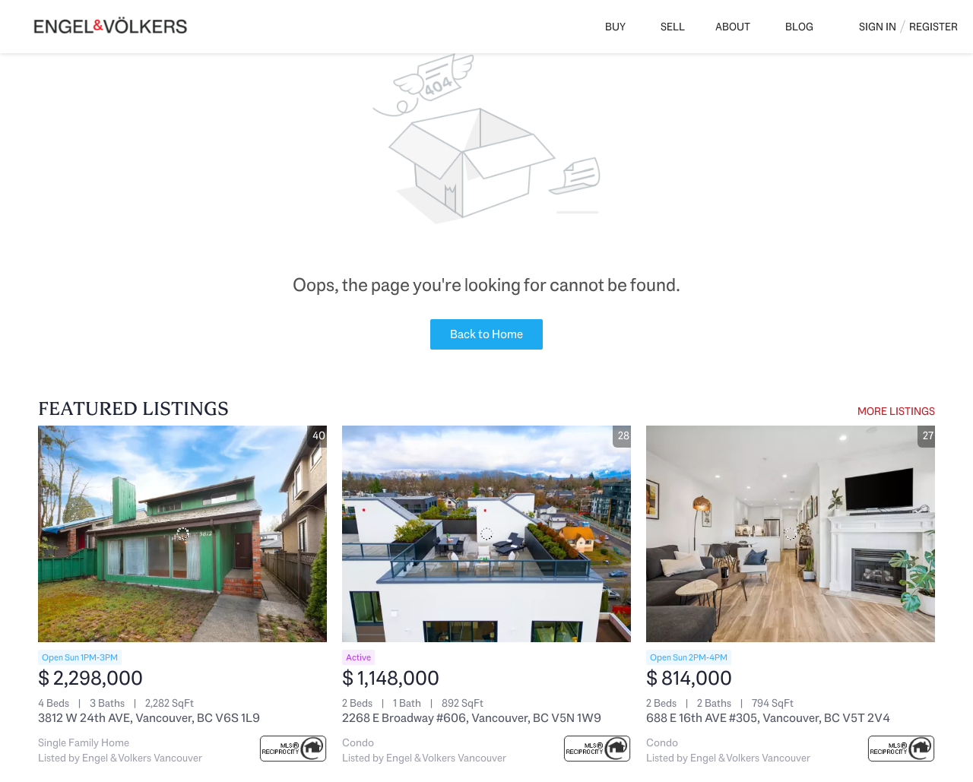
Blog (799, 26)
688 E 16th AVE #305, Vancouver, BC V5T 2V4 (768, 718)
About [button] (732, 26)
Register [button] (933, 26)
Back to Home (486, 334)
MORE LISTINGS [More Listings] (896, 411)
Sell (673, 26)
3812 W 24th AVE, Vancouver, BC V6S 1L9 (149, 718)
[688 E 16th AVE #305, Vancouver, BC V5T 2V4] (790, 534)
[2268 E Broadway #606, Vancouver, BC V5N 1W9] (486, 534)
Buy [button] (615, 26)
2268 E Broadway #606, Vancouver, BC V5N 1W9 (471, 718)
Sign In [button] (877, 26)
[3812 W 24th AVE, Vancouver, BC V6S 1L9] (182, 534)
